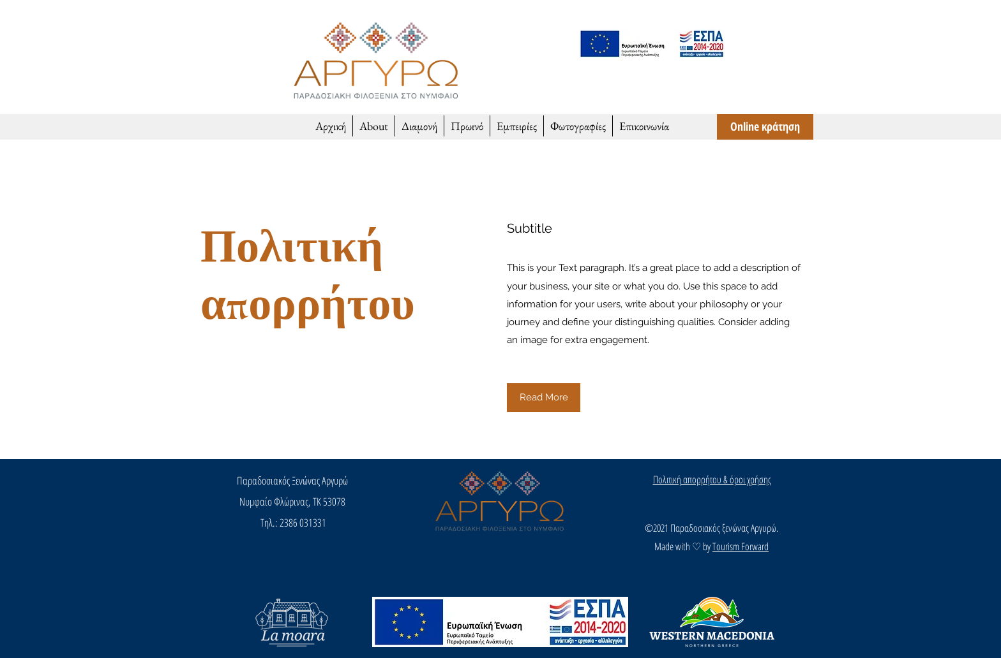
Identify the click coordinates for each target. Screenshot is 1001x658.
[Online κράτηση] (765, 127)
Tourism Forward (740, 546)
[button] (543, 397)
